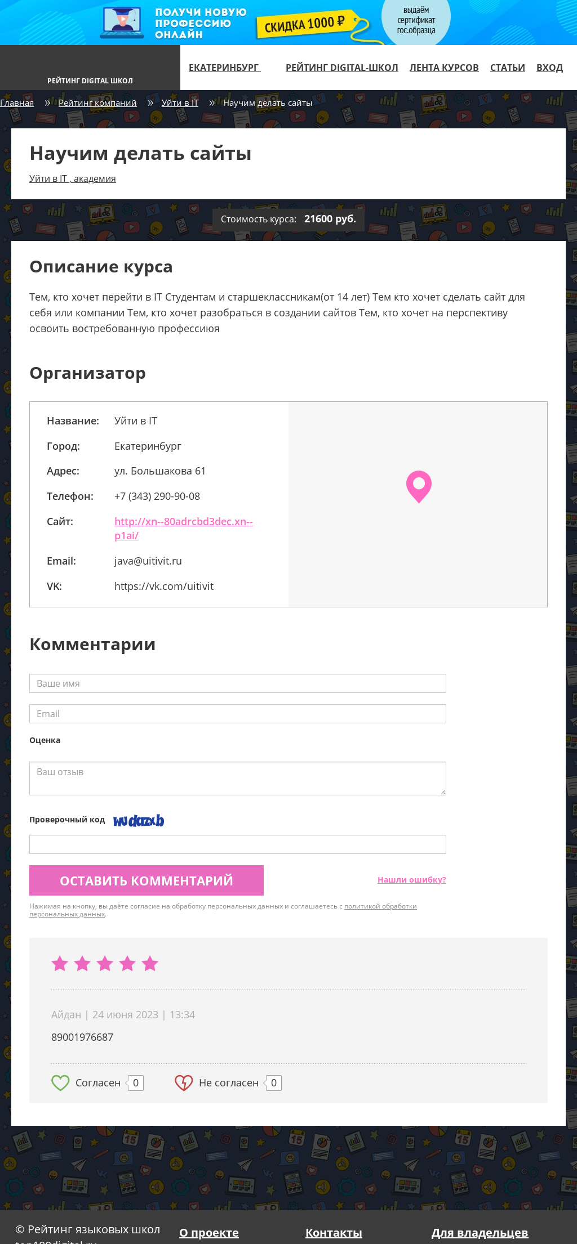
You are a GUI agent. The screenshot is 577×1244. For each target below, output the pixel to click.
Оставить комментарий (146, 880)
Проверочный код (67, 819)
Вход (549, 67)
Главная (17, 102)
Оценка (44, 740)
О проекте (209, 1232)
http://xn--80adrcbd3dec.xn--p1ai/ (183, 528)
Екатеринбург (229, 67)
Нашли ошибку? (412, 879)
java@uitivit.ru (148, 560)
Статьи (507, 67)
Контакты (333, 1232)
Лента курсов (444, 67)
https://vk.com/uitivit (164, 586)
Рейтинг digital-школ (342, 67)
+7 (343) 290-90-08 (157, 496)
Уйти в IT (180, 102)
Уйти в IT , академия (72, 178)
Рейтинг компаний (98, 102)
